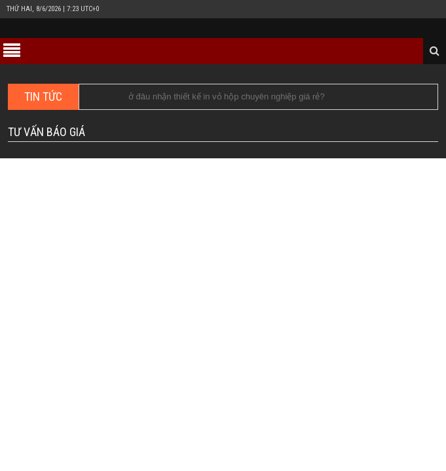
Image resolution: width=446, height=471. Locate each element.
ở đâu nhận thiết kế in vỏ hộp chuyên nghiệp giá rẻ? (226, 96)
